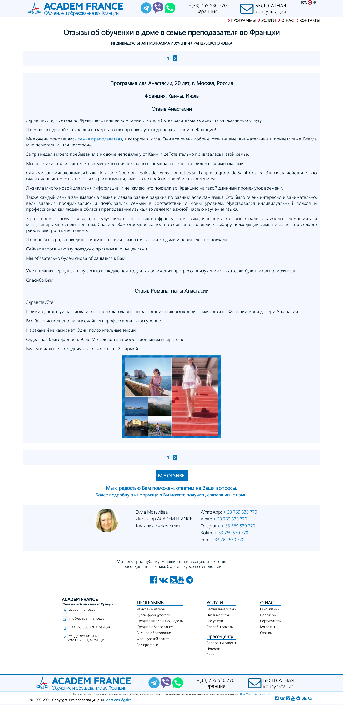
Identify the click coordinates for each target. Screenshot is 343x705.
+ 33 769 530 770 (239, 512)
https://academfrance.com (254, 694)
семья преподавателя (100, 139)
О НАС (267, 602)
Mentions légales (118, 699)
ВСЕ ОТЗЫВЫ (171, 475)
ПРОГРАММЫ (151, 602)
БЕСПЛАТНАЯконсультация (270, 8)
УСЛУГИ (215, 602)
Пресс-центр (220, 636)
